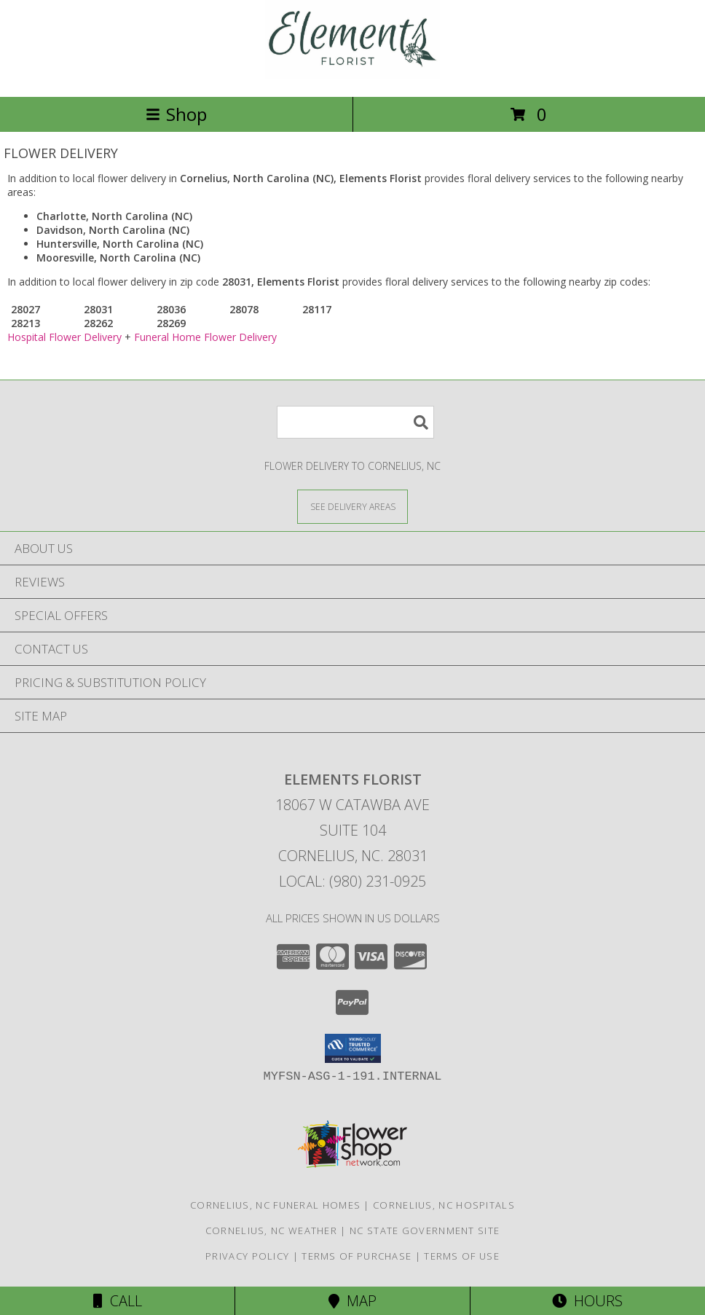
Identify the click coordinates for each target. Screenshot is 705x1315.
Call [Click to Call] (117, 1301)
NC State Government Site (425, 1230)
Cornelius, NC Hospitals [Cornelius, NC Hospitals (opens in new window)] (444, 1205)
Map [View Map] (352, 1301)
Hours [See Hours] (587, 1301)
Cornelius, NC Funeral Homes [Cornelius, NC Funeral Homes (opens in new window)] (275, 1205)
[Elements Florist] (352, 75)
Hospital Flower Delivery (64, 337)
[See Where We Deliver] (352, 506)
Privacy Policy (247, 1256)
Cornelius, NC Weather (271, 1230)
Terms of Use (462, 1256)
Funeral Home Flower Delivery (205, 337)
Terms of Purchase (356, 1256)
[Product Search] (355, 422)
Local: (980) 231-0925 (352, 881)
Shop (176, 114)
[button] (353, 1048)
